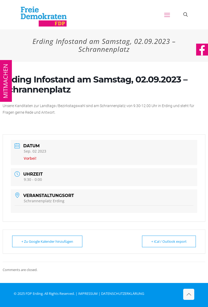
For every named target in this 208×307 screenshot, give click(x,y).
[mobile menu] (167, 14)
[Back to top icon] (188, 294)
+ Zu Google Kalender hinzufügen (47, 241)
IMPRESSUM (88, 293)
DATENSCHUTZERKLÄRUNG (122, 293)
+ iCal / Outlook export (169, 241)
